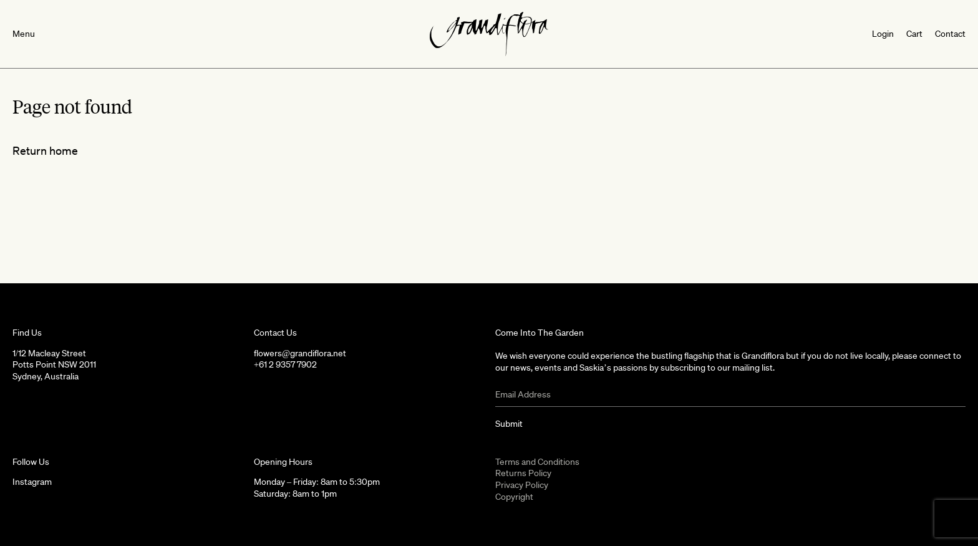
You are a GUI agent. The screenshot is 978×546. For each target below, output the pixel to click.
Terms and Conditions (537, 461)
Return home (45, 150)
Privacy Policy (521, 484)
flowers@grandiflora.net (300, 353)
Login (883, 33)
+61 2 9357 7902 (285, 364)
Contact (950, 33)
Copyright (514, 496)
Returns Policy (523, 473)
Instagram (32, 481)
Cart (914, 33)
